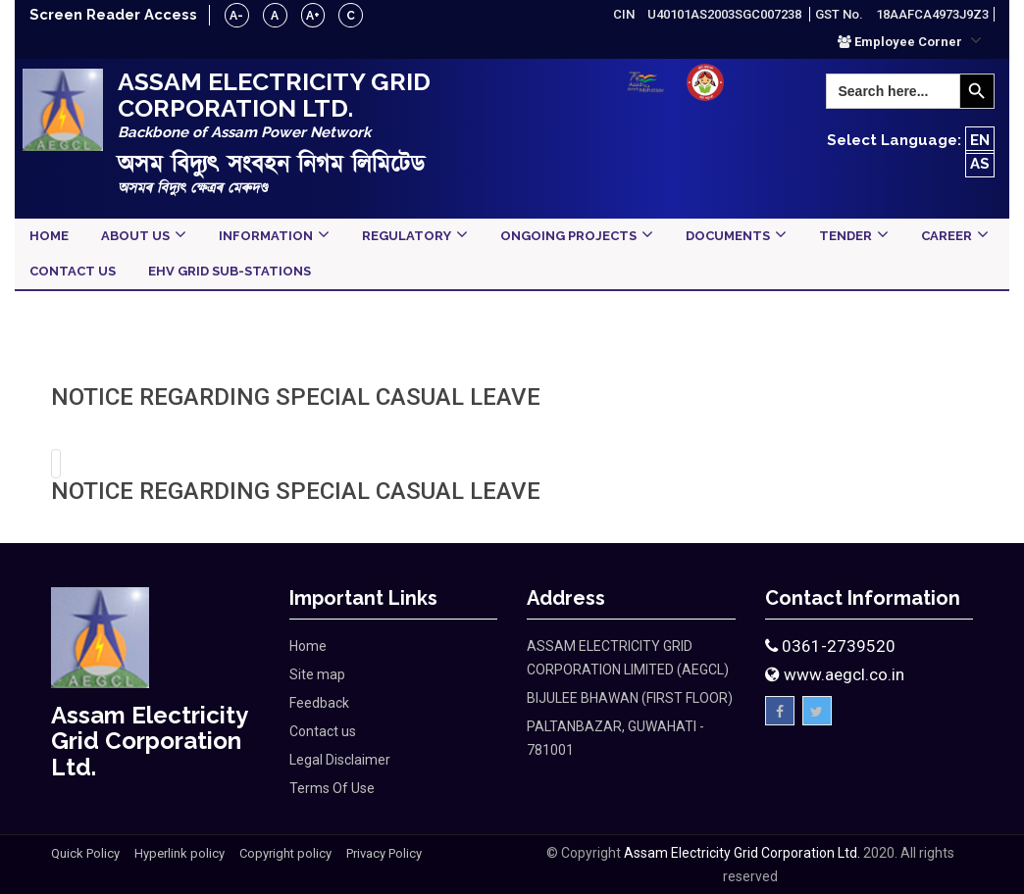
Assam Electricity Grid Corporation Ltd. (742, 853)
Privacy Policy (384, 853)
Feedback (319, 703)
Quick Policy (85, 853)
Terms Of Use (332, 788)
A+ (315, 16)
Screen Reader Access (113, 15)
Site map (317, 674)
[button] (910, 41)
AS (980, 164)
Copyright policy (285, 853)
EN (980, 140)
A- (238, 16)
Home (308, 646)
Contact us (322, 731)
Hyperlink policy (179, 853)
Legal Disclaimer (339, 760)
